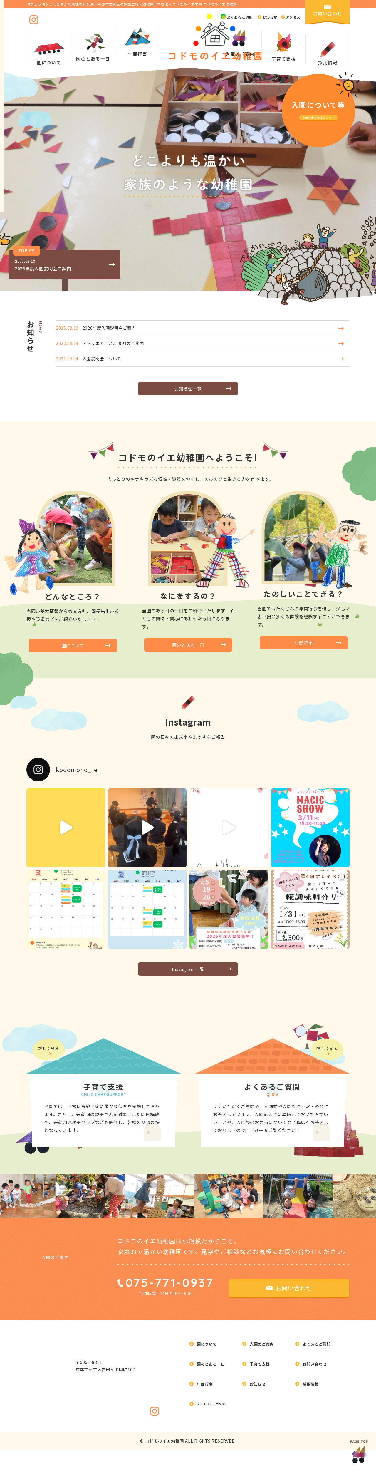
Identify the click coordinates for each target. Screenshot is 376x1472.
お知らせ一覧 (188, 396)
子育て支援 (261, 1406)
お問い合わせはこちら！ (318, 117)
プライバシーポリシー (219, 1430)
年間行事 (304, 652)
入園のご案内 (59, 1321)
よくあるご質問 (319, 1395)
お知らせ (259, 1418)
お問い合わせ (316, 1406)
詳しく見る (51, 1106)
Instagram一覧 (188, 980)
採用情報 (328, 61)
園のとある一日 (188, 654)
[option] (169, 1251)
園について (73, 655)
